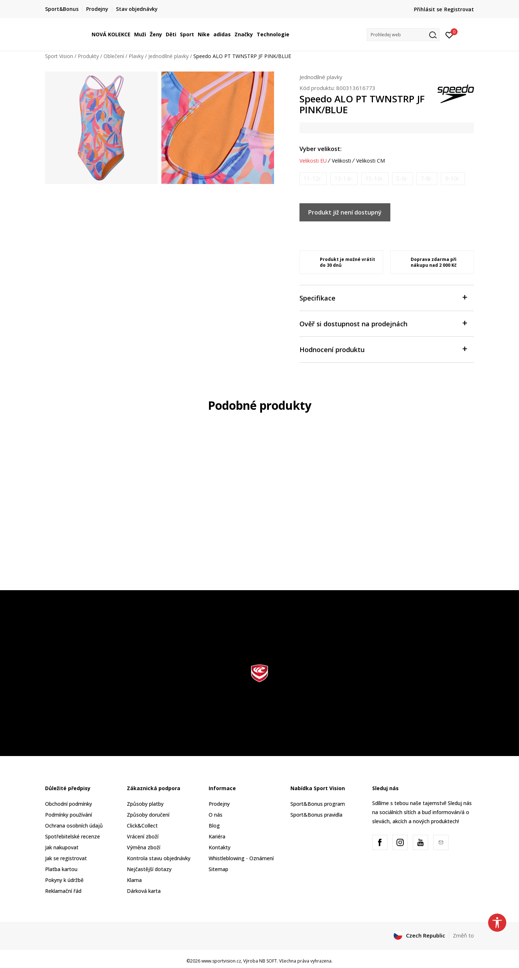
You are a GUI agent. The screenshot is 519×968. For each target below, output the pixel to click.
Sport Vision (59, 56)
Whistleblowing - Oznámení (241, 858)
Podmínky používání (68, 814)
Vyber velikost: (320, 149)
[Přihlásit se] (449, 34)
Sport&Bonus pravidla (316, 814)
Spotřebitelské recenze (72, 836)
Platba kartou (61, 869)
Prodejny (219, 803)
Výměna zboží (143, 847)
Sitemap (218, 869)
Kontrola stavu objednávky (158, 858)
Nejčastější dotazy (149, 869)
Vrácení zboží (142, 836)
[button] (403, 34)
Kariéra (217, 836)
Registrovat (459, 9)
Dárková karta (144, 890)
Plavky (136, 56)
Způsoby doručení (148, 814)
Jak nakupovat (62, 847)
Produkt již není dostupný (345, 212)
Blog (214, 825)
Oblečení (114, 56)
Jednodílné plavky (168, 56)
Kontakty (219, 847)
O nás (215, 814)
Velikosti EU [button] (313, 161)
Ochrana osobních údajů (74, 825)
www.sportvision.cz (221, 961)
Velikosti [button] (341, 161)
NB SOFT (268, 961)
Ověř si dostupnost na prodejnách (383, 323)
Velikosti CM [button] (370, 161)
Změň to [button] (463, 935)
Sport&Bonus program (317, 803)
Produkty (88, 56)
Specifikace (383, 297)
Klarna (134, 880)
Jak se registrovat (66, 858)
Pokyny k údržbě (64, 880)
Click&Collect (142, 825)
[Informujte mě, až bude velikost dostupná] (313, 178)
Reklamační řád (63, 890)
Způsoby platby (145, 803)
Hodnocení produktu (383, 349)
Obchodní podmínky (68, 803)
